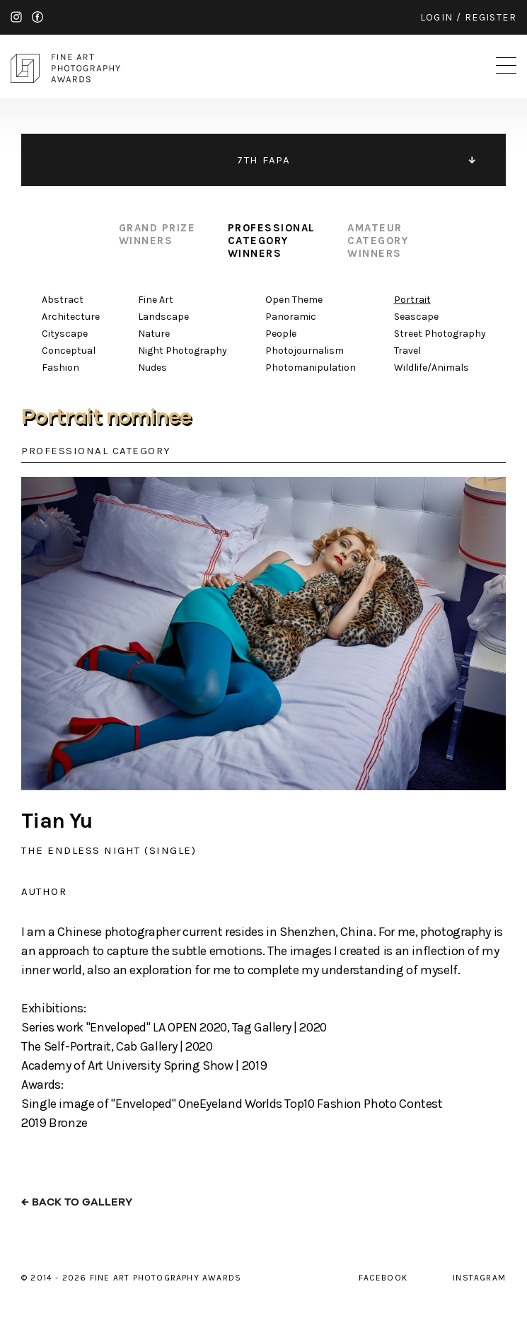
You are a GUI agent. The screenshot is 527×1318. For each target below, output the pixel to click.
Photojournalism (304, 351)
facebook (37, 17)
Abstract (62, 300)
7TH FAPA (263, 160)
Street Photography (440, 334)
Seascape (416, 317)
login (436, 17)
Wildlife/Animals (431, 368)
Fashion (60, 368)
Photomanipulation (310, 368)
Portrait (412, 300)
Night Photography (182, 351)
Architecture (71, 317)
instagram (16, 17)
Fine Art (155, 300)
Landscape (163, 317)
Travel (407, 351)
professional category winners (271, 240)
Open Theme (294, 300)
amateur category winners (377, 240)
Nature (154, 334)
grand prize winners (157, 234)
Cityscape (65, 334)
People (280, 334)
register (490, 17)
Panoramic (290, 317)
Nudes (152, 368)
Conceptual (68, 351)
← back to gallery (76, 1202)
